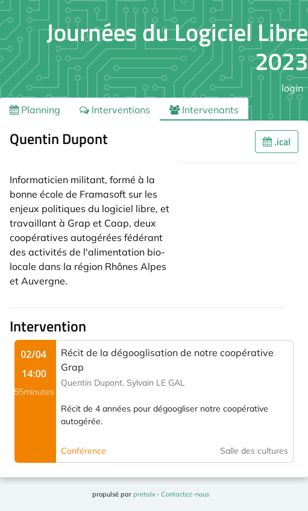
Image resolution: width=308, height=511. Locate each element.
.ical (277, 141)
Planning (35, 110)
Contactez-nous (185, 494)
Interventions (115, 110)
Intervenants (204, 110)
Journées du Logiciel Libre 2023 (177, 47)
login (292, 88)
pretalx (144, 494)
